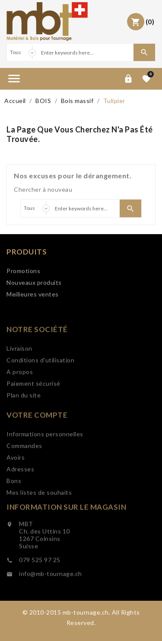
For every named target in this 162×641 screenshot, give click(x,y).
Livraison (19, 370)
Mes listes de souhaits (39, 518)
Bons (13, 506)
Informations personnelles (44, 459)
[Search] (85, 52)
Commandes (24, 471)
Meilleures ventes (32, 295)
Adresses (20, 494)
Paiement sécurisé (33, 405)
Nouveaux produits (34, 283)
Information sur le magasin (66, 528)
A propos (19, 394)
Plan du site (23, 417)
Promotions (23, 271)
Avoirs (15, 482)
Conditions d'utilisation (40, 382)
